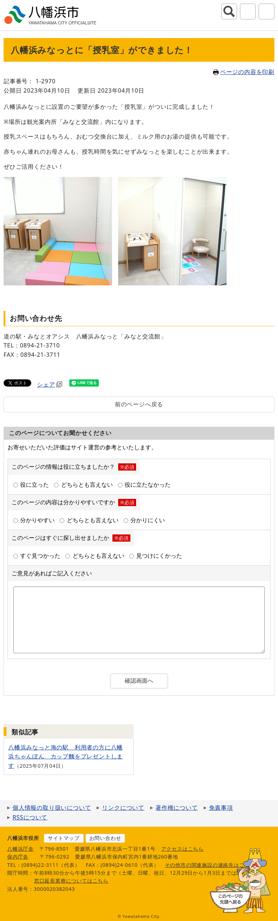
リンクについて (123, 808)
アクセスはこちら (182, 848)
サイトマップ (64, 837)
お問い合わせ (105, 837)
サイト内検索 (229, 11)
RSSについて (30, 817)
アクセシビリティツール (248, 11)
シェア (49, 384)
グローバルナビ (266, 11)
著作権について (177, 808)
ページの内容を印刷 (243, 72)
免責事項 (221, 808)
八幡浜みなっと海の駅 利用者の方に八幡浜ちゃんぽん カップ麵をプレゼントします (65, 756)
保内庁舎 (17, 856)
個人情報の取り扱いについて (52, 808)
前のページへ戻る (139, 404)
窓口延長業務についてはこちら (71, 880)
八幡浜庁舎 (20, 848)
